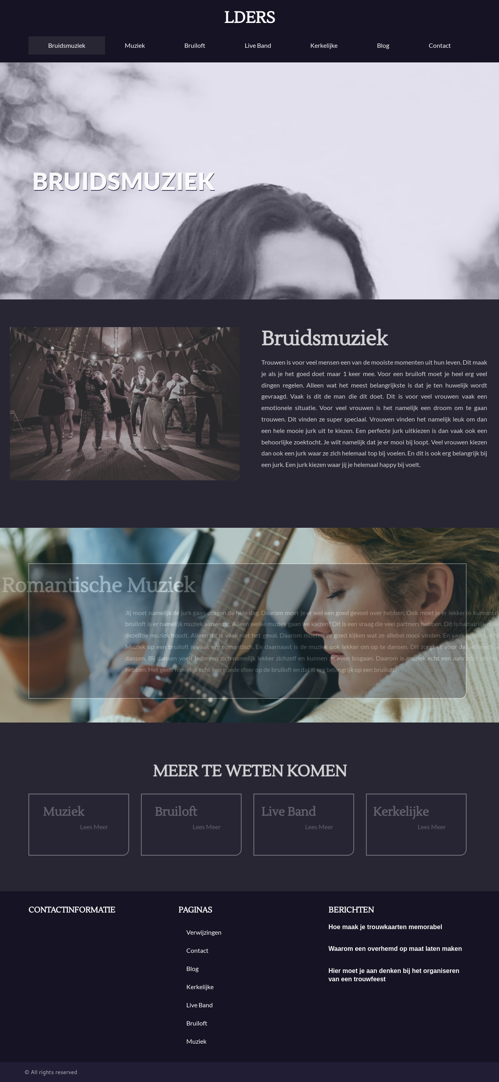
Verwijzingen (203, 932)
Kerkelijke (324, 45)
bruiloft (194, 45)
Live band (258, 45)
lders (249, 18)
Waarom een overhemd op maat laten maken (395, 948)
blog (383, 45)
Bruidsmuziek (66, 45)
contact (440, 45)
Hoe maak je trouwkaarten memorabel (385, 927)
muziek (135, 45)
